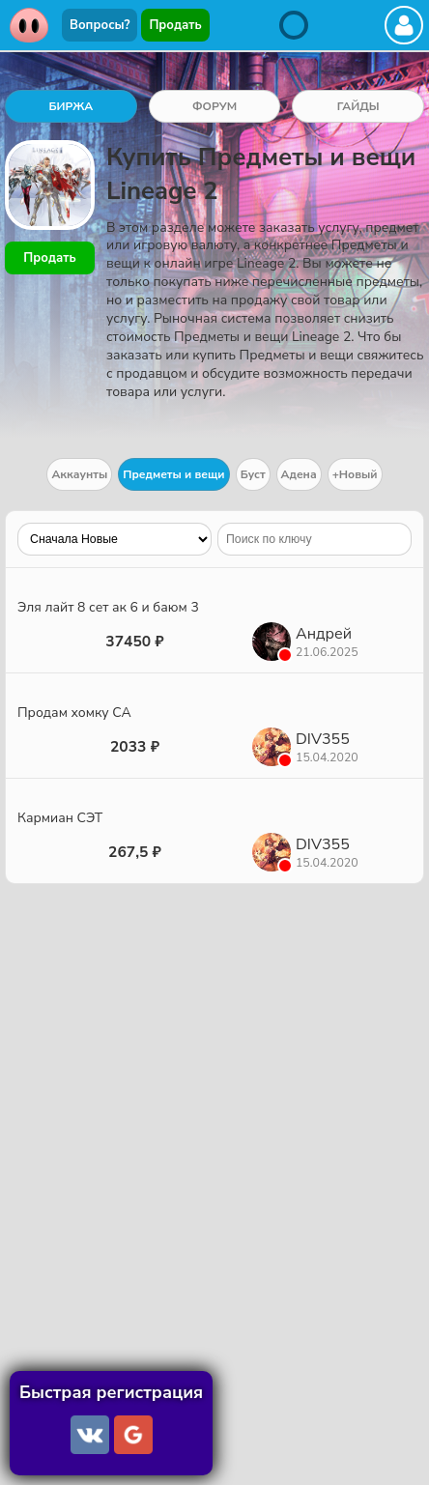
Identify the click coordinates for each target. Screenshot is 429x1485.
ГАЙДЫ (358, 106)
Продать (175, 25)
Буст (253, 474)
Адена (299, 474)
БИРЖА (70, 106)
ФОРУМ (214, 106)
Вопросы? (99, 25)
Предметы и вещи (173, 474)
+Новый (355, 474)
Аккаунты (79, 474)
